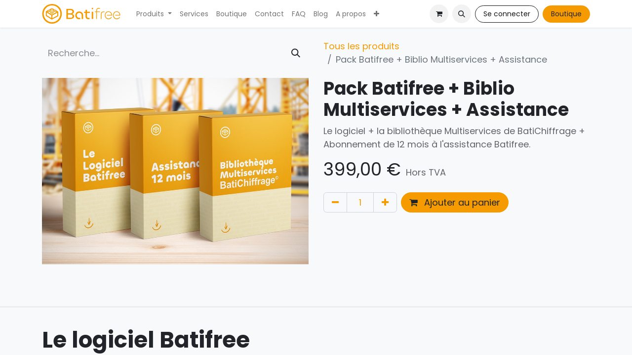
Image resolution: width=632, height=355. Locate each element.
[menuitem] (154, 14)
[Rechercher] (296, 53)
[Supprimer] (335, 202)
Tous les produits (361, 46)
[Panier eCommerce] (439, 13)
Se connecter (506, 14)
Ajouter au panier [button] (454, 202)
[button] (461, 13)
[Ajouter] (385, 202)
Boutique (566, 14)
